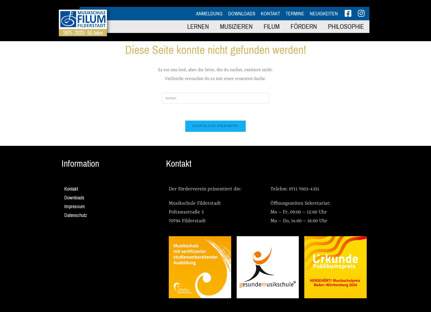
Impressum (74, 206)
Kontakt (270, 13)
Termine (295, 13)
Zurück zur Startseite (215, 126)
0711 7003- (299, 189)
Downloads (241, 13)
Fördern (304, 27)
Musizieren (236, 27)
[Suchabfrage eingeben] (215, 98)
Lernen (198, 27)
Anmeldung (209, 13)
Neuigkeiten (324, 13)
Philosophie (346, 27)
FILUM (272, 27)
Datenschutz (75, 215)
